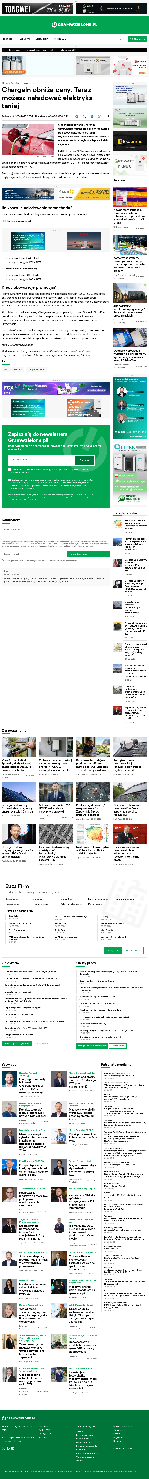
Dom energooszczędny (87, 1446)
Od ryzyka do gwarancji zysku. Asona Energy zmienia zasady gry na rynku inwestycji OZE (40, 50)
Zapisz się (84, 460)
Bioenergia (81, 1449)
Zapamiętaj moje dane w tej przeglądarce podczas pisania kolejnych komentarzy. (40, 560)
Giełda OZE (60, 38)
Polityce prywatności (30, 499)
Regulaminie (12, 499)
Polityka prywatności (122, 1426)
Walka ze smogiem (85, 1457)
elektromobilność (12, 369)
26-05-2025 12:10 (11, 574)
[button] (121, 39)
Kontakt (116, 1433)
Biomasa (37, 899)
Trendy (79, 1431)
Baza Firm (25, 38)
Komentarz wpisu (79, 553)
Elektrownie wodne (98, 899)
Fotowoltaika (12, 903)
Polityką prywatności (82, 542)
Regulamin (39, 542)
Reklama (117, 1441)
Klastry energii (40, 903)
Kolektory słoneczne (71, 903)
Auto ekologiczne (25, 83)
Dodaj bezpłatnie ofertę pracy (92, 1045)
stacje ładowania (36, 369)
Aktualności (8, 83)
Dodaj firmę (113, 950)
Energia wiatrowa (125, 899)
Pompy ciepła (95, 903)
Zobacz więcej (133, 950)
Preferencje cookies (122, 1448)
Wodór (79, 1460)
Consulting (66, 899)
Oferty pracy (41, 38)
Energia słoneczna (84, 1435)
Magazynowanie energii (87, 1453)
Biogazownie (12, 899)
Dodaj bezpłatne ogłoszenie (17, 1043)
